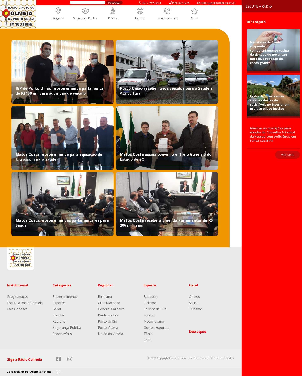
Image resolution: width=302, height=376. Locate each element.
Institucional (17, 285)
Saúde (193, 303)
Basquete (151, 296)
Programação (17, 296)
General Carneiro (111, 309)
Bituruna (105, 296)
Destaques (197, 331)
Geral (194, 18)
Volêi (147, 340)
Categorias (62, 285)
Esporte (140, 18)
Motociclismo (154, 321)
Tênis (148, 333)
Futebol (149, 315)
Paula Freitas (108, 315)
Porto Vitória (108, 327)
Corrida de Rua (155, 309)
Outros (194, 296)
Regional (58, 18)
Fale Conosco (17, 309)
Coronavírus (62, 333)
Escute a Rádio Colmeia (25, 303)
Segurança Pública (85, 18)
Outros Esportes (156, 327)
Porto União (107, 321)
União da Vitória (110, 333)
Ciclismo (150, 303)
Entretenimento (167, 18)
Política (113, 18)
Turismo (195, 309)
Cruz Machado (109, 303)
